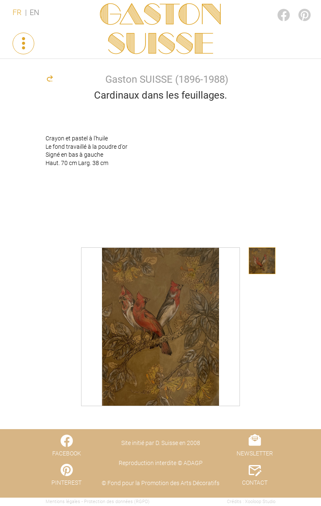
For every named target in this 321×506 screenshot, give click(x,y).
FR (17, 12)
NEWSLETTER (255, 453)
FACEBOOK (66, 453)
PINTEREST (66, 482)
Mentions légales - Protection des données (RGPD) (98, 501)
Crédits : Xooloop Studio (251, 501)
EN (34, 12)
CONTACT (255, 482)
